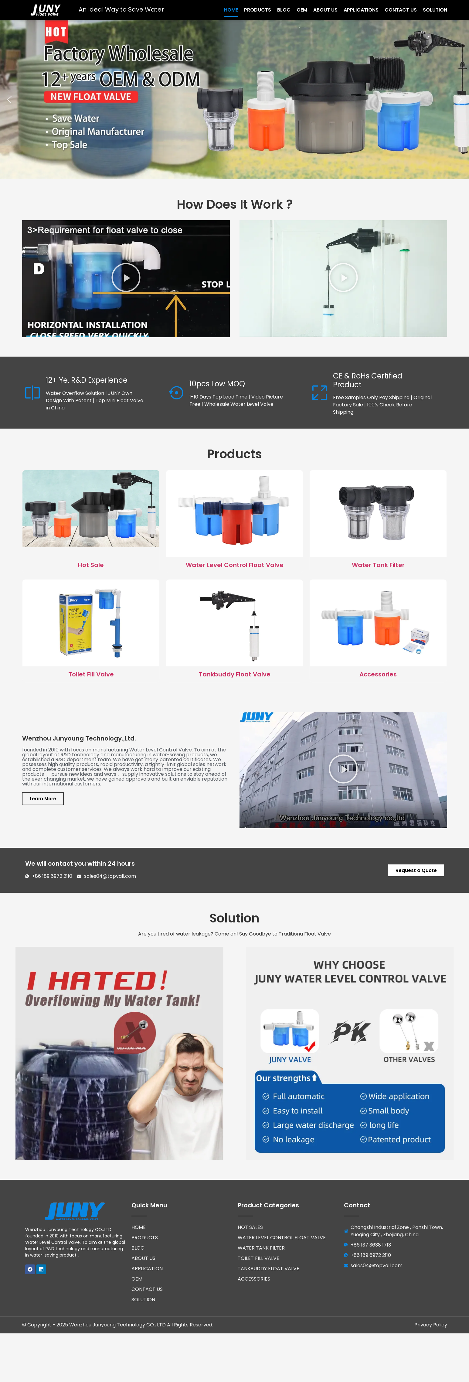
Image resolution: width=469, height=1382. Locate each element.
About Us (325, 9)
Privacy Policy (430, 1318)
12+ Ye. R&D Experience (86, 380)
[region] (234, 99)
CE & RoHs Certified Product (367, 380)
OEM (302, 9)
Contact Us (401, 9)
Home (231, 9)
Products (257, 9)
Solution (435, 9)
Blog (284, 9)
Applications (361, 9)
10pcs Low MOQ (217, 384)
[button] (9, 99)
